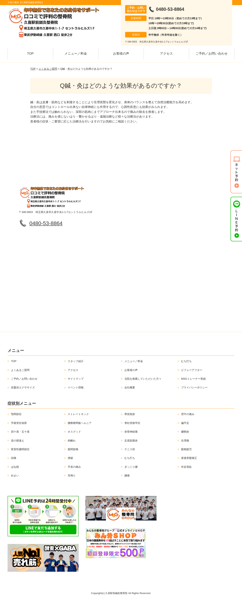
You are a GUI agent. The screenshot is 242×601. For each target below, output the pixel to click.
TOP (30, 53)
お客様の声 (121, 53)
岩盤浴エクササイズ (23, 387)
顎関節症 (16, 414)
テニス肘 (129, 449)
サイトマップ (76, 378)
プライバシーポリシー (194, 387)
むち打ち (186, 361)
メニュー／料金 (75, 53)
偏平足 (185, 422)
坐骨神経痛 (131, 431)
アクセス (166, 53)
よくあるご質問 (48, 68)
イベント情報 (76, 387)
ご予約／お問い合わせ (211, 53)
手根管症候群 (19, 422)
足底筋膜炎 (131, 440)
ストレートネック (78, 414)
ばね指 (15, 466)
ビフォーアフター (191, 370)
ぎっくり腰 (131, 466)
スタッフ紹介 (76, 361)
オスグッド (74, 431)
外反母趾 (186, 466)
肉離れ (72, 440)
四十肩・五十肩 (20, 431)
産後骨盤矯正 (189, 457)
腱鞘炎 (185, 431)
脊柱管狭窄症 (132, 422)
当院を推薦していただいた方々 (142, 378)
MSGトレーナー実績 (193, 378)
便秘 (70, 457)
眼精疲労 (186, 449)
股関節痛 (73, 449)
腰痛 (127, 475)
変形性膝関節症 (20, 449)
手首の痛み (74, 466)
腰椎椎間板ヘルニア (80, 422)
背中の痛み (187, 414)
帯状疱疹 (129, 414)
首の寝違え (17, 440)
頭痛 (13, 457)
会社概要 (129, 387)
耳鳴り (72, 475)
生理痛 (185, 440)
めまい (15, 475)
